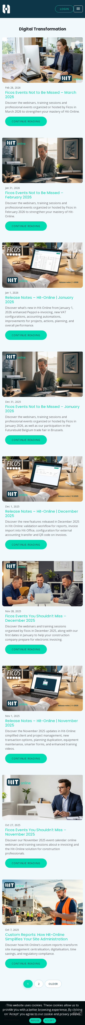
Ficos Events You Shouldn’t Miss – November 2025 (35, 832)
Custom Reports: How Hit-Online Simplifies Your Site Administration (36, 937)
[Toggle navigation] (78, 9)
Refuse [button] (35, 1020)
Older (53, 984)
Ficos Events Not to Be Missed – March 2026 (40, 94)
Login (64, 9)
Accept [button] (49, 1020)
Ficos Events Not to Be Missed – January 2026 (42, 409)
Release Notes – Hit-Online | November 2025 (41, 723)
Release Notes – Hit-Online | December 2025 (41, 513)
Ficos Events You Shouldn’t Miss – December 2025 (35, 618)
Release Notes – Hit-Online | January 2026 (39, 299)
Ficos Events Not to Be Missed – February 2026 (34, 195)
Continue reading (26, 121)
